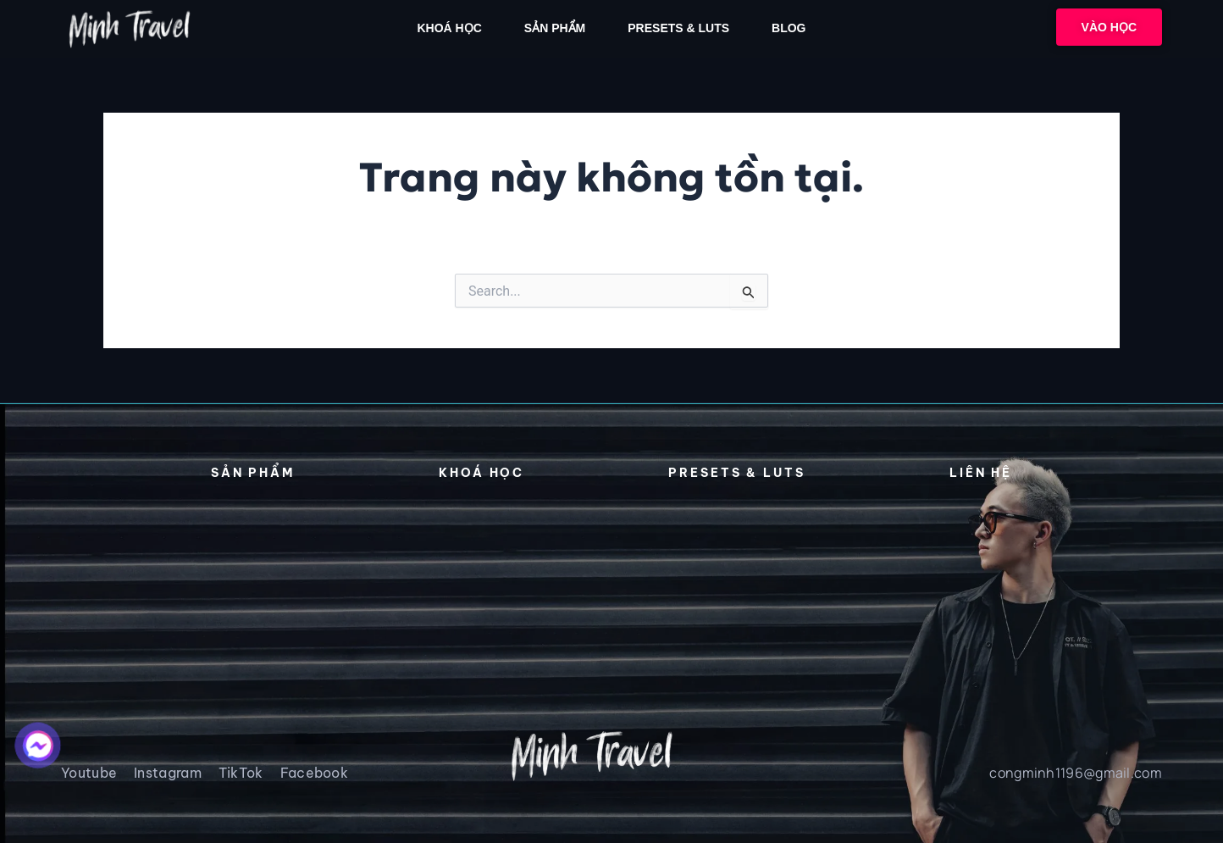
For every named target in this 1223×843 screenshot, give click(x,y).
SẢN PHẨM (554, 28)
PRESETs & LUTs (678, 28)
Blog (788, 28)
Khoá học (449, 28)
